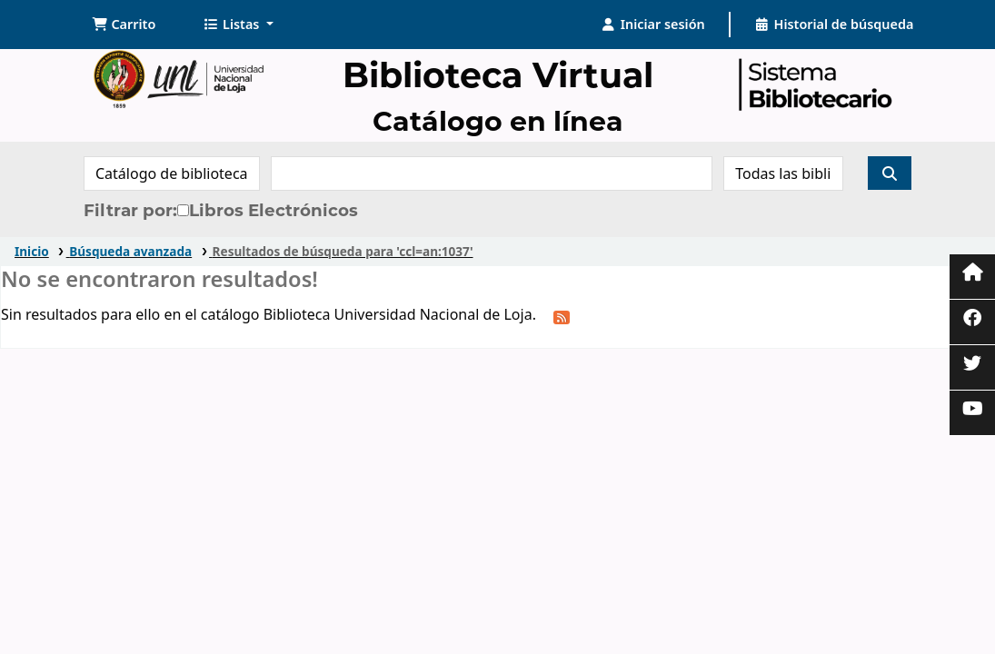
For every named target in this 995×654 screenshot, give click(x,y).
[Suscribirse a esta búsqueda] (561, 316)
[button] (124, 24)
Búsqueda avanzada (130, 251)
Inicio (32, 251)
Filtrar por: (130, 210)
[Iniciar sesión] (653, 24)
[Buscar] (889, 173)
